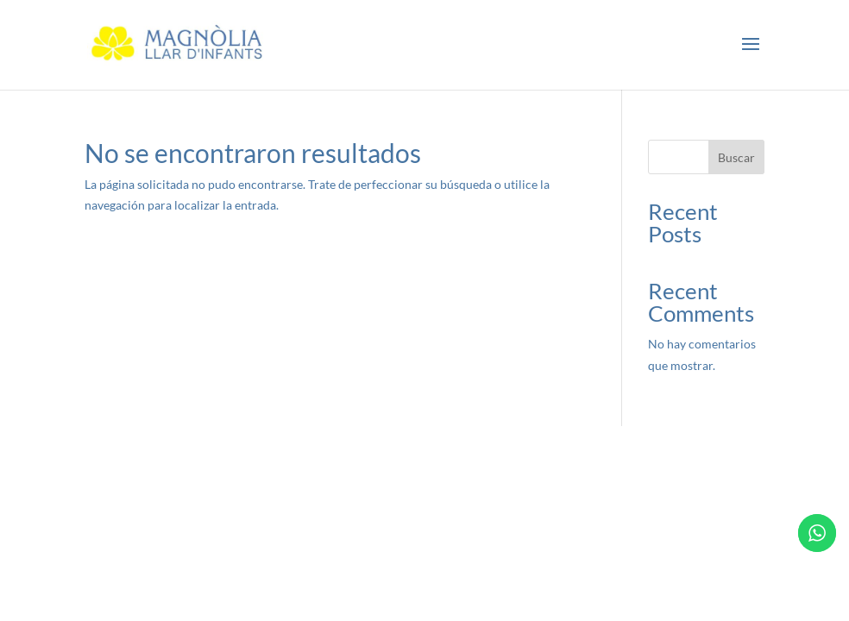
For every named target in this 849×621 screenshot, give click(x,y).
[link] (179, 43)
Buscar (736, 157)
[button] (750, 45)
